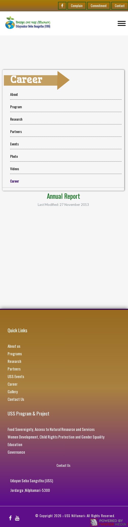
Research (16, 119)
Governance (16, 452)
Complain (77, 5)
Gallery (13, 391)
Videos (14, 168)
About (14, 94)
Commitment (99, 5)
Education (15, 444)
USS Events (16, 376)
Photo (14, 156)
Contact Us (16, 399)
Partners (16, 131)
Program (16, 106)
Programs (15, 353)
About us (14, 346)
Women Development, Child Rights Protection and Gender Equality (56, 437)
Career (12, 384)
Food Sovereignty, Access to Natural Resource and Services (51, 429)
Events (14, 143)
